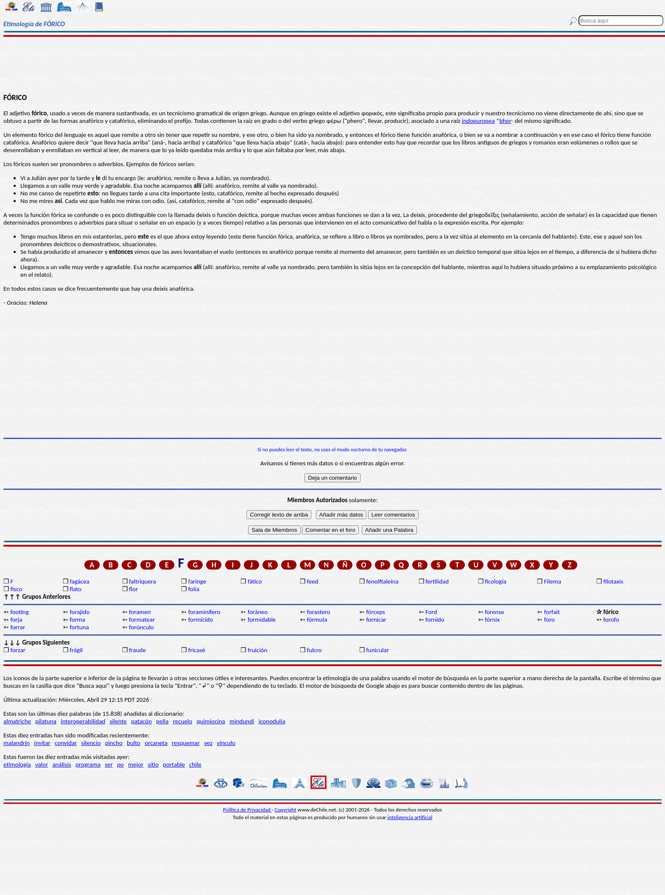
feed (312, 581)
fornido (434, 619)
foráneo (258, 612)
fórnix (492, 619)
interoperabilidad (83, 721)
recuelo (183, 721)
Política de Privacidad (247, 809)
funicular (377, 650)
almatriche (17, 721)
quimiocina (210, 721)
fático (255, 581)
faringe (197, 581)
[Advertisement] (332, 64)
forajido (79, 612)
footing (19, 612)
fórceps (375, 612)
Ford (431, 612)
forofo (611, 619)
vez (208, 743)
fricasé (196, 650)
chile (195, 764)
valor (41, 764)
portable (174, 764)
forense (494, 612)
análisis (61, 764)
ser (109, 764)
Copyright (285, 809)
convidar (66, 743)
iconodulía (271, 721)
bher (505, 121)
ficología (495, 581)
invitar (42, 743)
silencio (91, 743)
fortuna (79, 627)
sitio (153, 764)
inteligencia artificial (410, 817)
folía (193, 589)
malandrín (16, 743)
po (120, 764)
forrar (17, 627)
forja (16, 619)
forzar (17, 650)
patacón (141, 721)
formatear (142, 619)
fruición (258, 650)
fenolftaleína (382, 581)
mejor (135, 764)
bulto (133, 743)
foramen (140, 612)
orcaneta (156, 743)
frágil (76, 650)
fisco (16, 589)
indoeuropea (478, 121)
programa (88, 764)
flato (75, 589)
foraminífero (204, 612)
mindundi (241, 721)
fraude (137, 650)
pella (162, 721)
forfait (552, 612)
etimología (17, 764)
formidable (262, 619)
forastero (318, 612)
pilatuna (45, 721)
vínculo (226, 743)
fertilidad (437, 581)
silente (117, 721)
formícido (200, 619)
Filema (552, 581)
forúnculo (141, 627)
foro (549, 619)
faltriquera (142, 581)
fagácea (79, 581)
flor (133, 589)
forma (77, 619)
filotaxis (613, 581)
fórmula (317, 619)
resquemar (186, 743)
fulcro (314, 650)
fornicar (376, 619)
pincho (114, 743)
